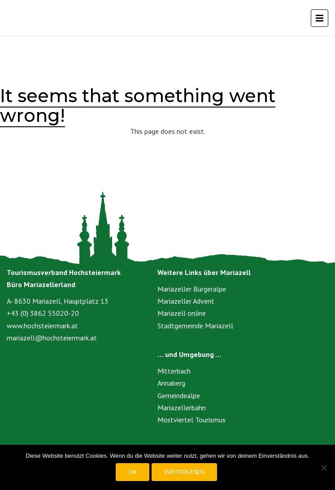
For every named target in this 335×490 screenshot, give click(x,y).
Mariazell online (181, 313)
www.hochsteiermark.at (42, 325)
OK (132, 472)
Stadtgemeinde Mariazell (195, 325)
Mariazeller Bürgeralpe (191, 288)
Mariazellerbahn (181, 407)
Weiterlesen (184, 472)
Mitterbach (174, 370)
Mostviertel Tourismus (191, 419)
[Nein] (323, 467)
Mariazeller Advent (185, 301)
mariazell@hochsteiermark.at (52, 337)
